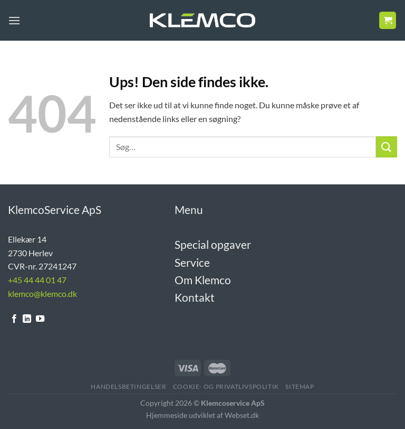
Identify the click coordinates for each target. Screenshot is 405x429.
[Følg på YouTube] (40, 319)
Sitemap (299, 386)
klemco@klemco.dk (42, 293)
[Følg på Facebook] (14, 319)
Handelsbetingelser (128, 386)
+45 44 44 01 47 (37, 280)
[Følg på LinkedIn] (27, 319)
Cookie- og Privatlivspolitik (226, 386)
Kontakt (195, 297)
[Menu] (14, 20)
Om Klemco (203, 279)
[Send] (386, 146)
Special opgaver (213, 244)
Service (192, 262)
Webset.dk (242, 415)
